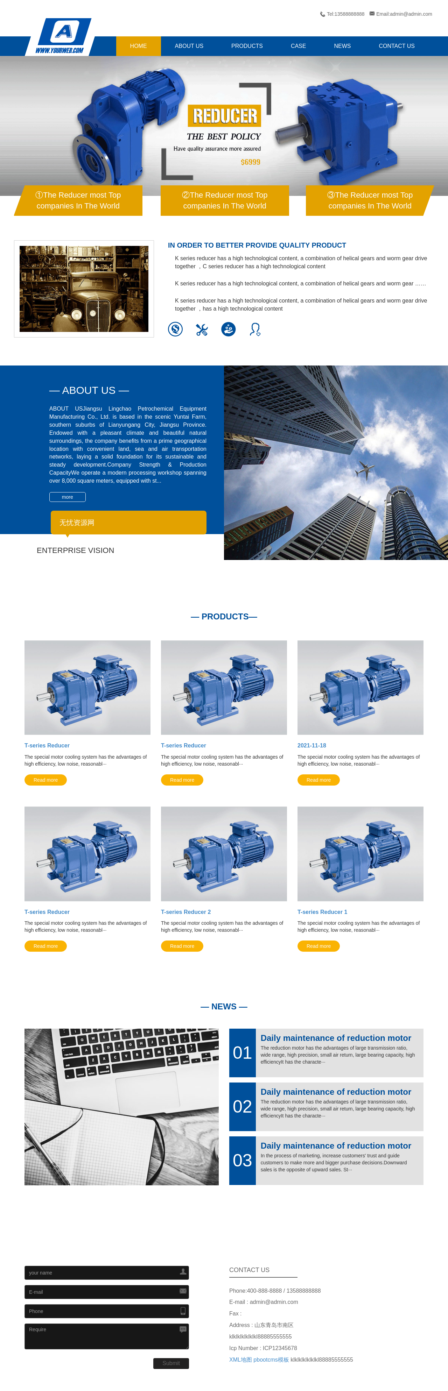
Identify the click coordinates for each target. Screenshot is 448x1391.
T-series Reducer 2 (186, 912)
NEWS (342, 46)
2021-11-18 (312, 745)
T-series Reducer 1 (322, 912)
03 (242, 1160)
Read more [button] (46, 780)
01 (242, 1053)
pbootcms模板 (271, 1360)
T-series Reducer (47, 745)
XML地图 (240, 1360)
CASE (298, 46)
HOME (138, 46)
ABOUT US (189, 46)
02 (242, 1106)
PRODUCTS (247, 46)
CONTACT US (397, 46)
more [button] (67, 497)
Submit (171, 1363)
